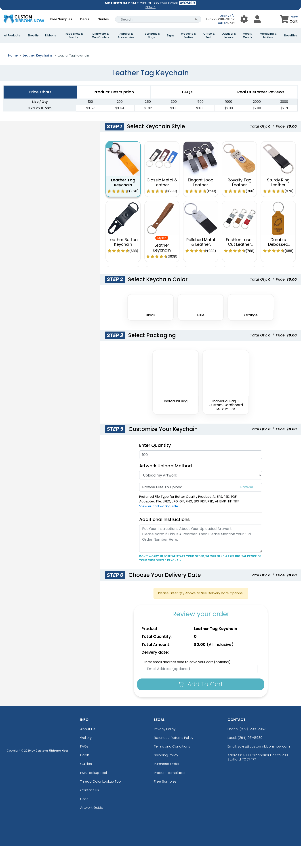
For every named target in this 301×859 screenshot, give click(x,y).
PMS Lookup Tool (93, 785)
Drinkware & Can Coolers (100, 35)
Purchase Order (166, 776)
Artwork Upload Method (165, 478)
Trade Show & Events (73, 35)
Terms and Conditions (172, 759)
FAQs (84, 759)
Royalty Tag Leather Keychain (239, 197)
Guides (103, 19)
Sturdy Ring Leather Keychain (278, 197)
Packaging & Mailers (268, 35)
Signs (170, 35)
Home (13, 68)
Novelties (290, 35)
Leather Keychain (162, 260)
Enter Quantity (155, 458)
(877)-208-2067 (252, 741)
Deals (84, 19)
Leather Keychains (38, 68)
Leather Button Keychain (123, 255)
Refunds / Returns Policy (173, 750)
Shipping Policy (166, 767)
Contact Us (89, 802)
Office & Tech (209, 35)
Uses (84, 811)
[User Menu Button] (244, 19)
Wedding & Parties (188, 35)
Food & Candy (247, 35)
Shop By (33, 35)
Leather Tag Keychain (123, 195)
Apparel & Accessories (126, 35)
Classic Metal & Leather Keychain (162, 197)
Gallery (86, 750)
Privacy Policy (164, 741)
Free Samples (61, 19)
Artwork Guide (91, 820)
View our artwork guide (158, 519)
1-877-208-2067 (220, 19)
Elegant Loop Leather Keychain (200, 197)
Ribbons (50, 35)
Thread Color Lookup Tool (101, 794)
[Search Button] (196, 19)
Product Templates (169, 785)
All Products (12, 35)
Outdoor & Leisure (229, 35)
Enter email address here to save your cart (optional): (187, 674)
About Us (87, 741)
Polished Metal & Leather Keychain (200, 257)
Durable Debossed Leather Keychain (278, 260)
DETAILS (150, 7)
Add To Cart (200, 697)
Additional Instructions (164, 532)
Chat (231, 23)
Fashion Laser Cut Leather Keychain (239, 257)
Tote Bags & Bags (151, 35)
